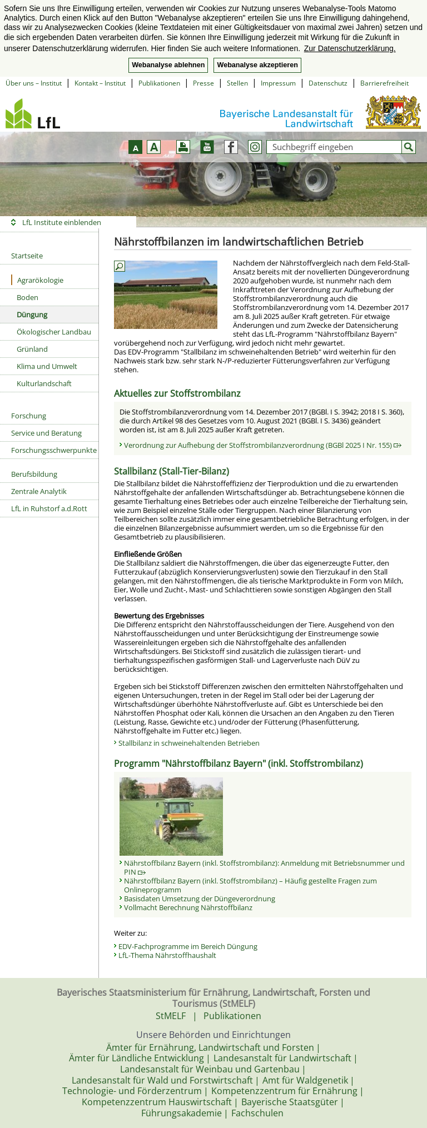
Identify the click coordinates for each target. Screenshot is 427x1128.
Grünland (32, 349)
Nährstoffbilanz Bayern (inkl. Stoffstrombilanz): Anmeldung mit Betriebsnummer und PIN (264, 867)
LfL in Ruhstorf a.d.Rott (49, 508)
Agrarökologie (37, 279)
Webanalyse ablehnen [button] (168, 65)
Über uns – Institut (34, 83)
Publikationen (159, 83)
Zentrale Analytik (39, 491)
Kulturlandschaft (44, 383)
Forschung (28, 416)
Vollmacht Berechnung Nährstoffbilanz (188, 907)
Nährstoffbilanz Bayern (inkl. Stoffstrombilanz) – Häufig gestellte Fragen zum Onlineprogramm (250, 885)
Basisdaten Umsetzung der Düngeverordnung (199, 899)
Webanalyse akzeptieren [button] (257, 65)
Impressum (278, 83)
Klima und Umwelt (47, 366)
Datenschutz (328, 83)
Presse (203, 83)
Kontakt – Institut (100, 83)
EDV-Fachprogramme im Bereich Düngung (187, 946)
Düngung (32, 315)
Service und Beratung (46, 433)
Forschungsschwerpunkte (54, 450)
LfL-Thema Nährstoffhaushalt (167, 955)
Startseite (27, 256)
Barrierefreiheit (384, 83)
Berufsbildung (34, 474)
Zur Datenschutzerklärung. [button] (350, 48)
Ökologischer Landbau (54, 332)
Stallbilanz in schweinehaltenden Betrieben (189, 743)
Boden (27, 297)
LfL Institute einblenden (61, 222)
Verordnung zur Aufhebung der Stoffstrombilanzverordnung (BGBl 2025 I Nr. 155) (262, 445)
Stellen (237, 83)
